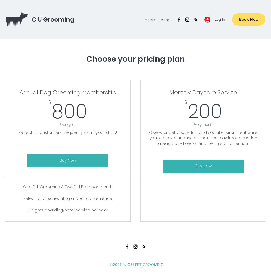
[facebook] (179, 19)
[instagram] (187, 19)
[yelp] (195, 19)
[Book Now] (248, 19)
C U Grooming (53, 19)
